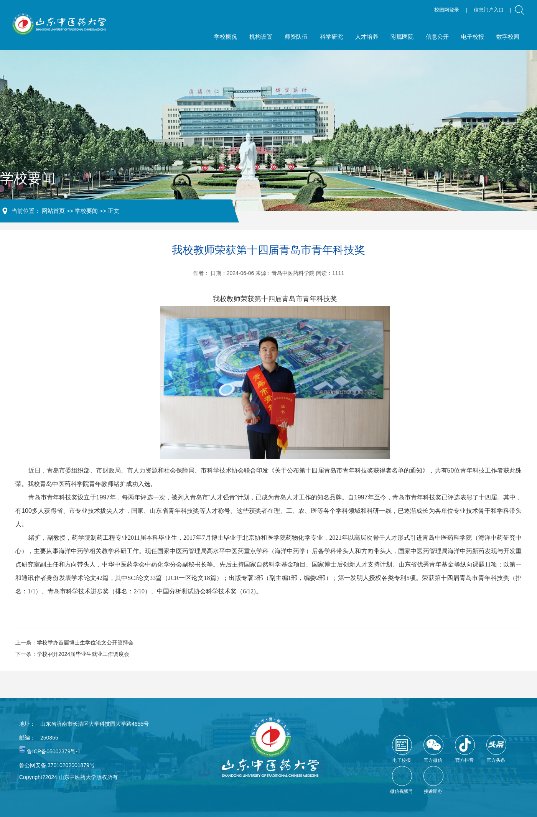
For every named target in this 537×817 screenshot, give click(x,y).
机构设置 (260, 36)
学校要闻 (86, 211)
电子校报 (472, 36)
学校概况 (225, 36)
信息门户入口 (489, 10)
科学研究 (331, 36)
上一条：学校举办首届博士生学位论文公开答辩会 (74, 642)
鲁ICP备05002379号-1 (54, 751)
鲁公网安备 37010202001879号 (57, 765)
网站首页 (53, 211)
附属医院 (401, 36)
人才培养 (366, 36)
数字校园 (507, 36)
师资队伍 (296, 36)
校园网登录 (446, 10)
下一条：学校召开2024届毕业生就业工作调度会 (72, 654)
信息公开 (437, 36)
